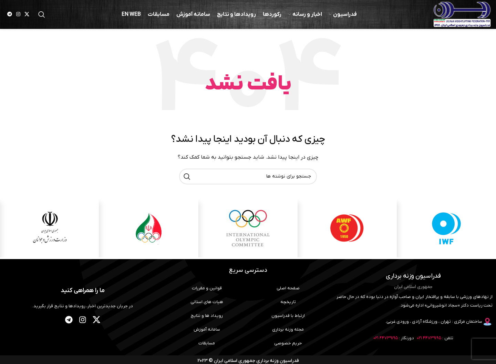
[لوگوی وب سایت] (460, 15)
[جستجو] (42, 15)
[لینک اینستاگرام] (18, 16)
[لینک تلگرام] (9, 16)
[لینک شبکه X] (26, 16)
